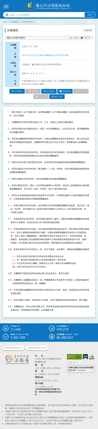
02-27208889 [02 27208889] (54, 368)
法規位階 (13, 64)
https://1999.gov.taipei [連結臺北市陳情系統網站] (46, 380)
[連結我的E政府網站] (85, 356)
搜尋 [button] (90, 15)
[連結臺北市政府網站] (91, 357)
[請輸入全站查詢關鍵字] (47, 15)
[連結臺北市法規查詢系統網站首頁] (48, 6)
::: (1, 20)
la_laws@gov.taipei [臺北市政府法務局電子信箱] (44, 386)
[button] (87, 30)
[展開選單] (6, 6)
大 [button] (74, 363)
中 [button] (71, 363)
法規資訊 (15, 22)
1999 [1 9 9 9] (37, 368)
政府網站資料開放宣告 (14, 348)
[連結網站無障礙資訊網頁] (74, 357)
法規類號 (13, 46)
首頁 (5, 22)
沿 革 (16, 82)
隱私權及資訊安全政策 (37, 348)
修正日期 (13, 73)
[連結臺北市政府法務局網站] (17, 359)
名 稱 (16, 55)
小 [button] (68, 363)
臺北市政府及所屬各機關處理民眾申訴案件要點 (47, 55)
